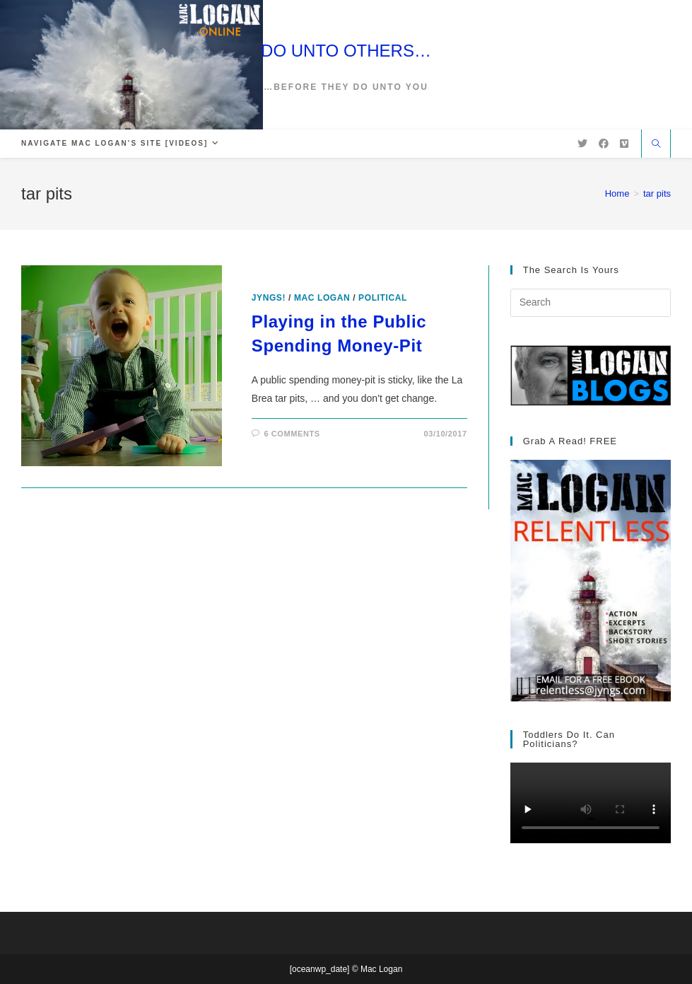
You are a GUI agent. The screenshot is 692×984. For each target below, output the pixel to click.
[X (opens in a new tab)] (582, 144)
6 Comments (291, 433)
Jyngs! (269, 298)
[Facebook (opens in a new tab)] (603, 144)
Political (382, 298)
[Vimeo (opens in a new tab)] (624, 144)
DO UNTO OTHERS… (346, 50)
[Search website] (656, 145)
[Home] (617, 193)
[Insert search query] (590, 303)
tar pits (657, 193)
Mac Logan (322, 298)
